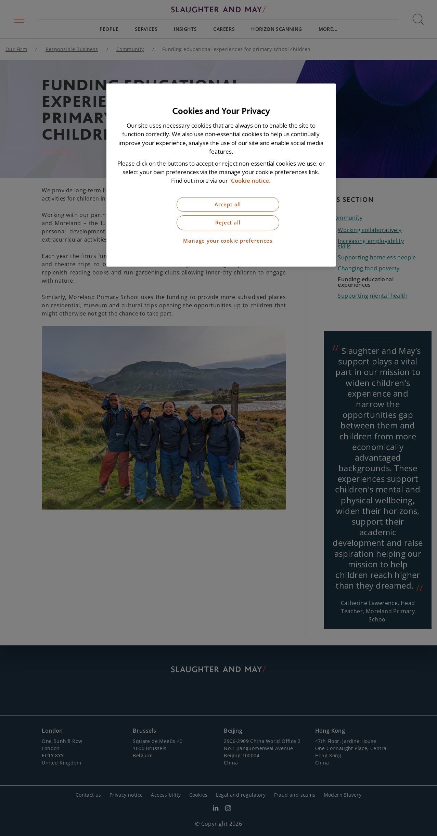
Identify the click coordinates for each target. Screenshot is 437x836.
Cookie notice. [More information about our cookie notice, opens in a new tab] (251, 180)
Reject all (228, 222)
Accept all (228, 204)
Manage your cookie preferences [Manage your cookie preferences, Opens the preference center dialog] (227, 240)
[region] (221, 175)
